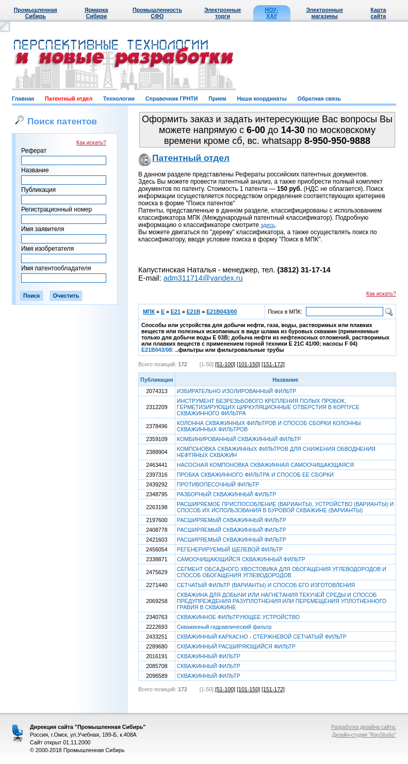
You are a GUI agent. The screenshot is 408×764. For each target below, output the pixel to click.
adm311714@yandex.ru (203, 278)
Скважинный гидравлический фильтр (224, 627)
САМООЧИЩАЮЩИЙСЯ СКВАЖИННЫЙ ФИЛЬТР (241, 559)
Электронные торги (222, 13)
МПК (149, 311)
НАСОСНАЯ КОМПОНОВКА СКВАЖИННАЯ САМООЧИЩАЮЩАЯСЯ (265, 465)
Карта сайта (378, 13)
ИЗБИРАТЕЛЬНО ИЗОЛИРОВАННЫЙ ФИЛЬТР (237, 391)
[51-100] (225, 364)
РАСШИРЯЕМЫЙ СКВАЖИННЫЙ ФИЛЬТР (231, 520)
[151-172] (273, 364)
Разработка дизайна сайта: (363, 727)
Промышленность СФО (157, 13)
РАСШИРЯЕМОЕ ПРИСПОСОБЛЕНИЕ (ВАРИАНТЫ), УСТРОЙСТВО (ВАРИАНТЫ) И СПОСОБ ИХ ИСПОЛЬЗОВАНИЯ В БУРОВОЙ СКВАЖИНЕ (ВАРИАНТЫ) (285, 507)
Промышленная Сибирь (35, 13)
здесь (267, 225)
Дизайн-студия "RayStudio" (364, 735)
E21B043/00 (221, 311)
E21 (176, 311)
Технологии (119, 98)
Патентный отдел (68, 98)
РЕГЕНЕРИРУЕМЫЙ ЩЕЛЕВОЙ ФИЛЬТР (230, 549)
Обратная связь (319, 98)
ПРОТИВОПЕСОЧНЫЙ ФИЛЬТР (218, 484)
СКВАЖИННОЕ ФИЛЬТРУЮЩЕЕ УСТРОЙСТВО (238, 617)
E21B (194, 311)
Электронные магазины (324, 13)
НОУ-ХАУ (272, 13)
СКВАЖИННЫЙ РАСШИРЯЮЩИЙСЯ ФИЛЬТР (236, 646)
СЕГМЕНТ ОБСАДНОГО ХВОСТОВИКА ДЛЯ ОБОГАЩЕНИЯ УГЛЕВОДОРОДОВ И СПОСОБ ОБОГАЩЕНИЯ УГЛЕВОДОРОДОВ (281, 572)
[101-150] (248, 364)
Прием (217, 98)
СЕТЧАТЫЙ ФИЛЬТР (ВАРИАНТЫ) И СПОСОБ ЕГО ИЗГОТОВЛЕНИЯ (266, 585)
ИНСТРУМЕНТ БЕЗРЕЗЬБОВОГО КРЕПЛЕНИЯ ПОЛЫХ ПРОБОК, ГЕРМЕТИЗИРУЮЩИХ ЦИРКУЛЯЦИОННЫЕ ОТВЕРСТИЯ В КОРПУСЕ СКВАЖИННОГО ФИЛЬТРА (268, 407)
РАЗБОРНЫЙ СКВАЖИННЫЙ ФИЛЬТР (226, 494)
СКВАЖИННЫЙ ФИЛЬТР (208, 656)
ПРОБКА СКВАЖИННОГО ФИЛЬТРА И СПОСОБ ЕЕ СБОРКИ (255, 475)
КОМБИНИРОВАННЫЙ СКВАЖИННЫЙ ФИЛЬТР (239, 439)
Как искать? (91, 142)
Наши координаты (261, 98)
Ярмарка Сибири (96, 13)
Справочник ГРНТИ (171, 98)
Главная (23, 98)
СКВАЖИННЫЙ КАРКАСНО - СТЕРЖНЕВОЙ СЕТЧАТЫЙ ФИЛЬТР (262, 636)
